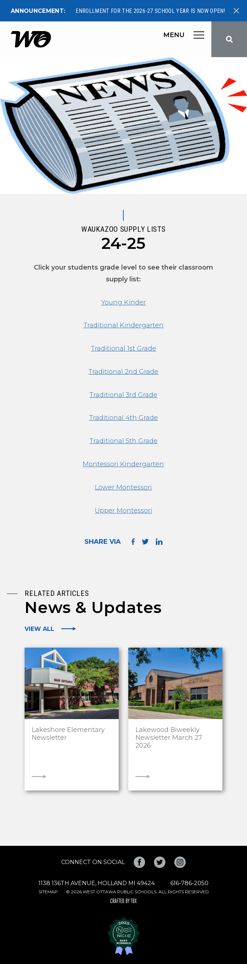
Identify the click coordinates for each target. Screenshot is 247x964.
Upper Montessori (123, 510)
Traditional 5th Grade (123, 441)
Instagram (180, 862)
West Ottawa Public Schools (31, 39)
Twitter (159, 862)
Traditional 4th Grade (123, 418)
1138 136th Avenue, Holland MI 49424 (96, 883)
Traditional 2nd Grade (123, 372)
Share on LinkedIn (159, 541)
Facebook (139, 862)
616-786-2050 (189, 883)
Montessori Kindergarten (123, 464)
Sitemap (48, 891)
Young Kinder (123, 302)
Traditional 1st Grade (123, 348)
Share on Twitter (145, 541)
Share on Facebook (133, 541)
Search (229, 39)
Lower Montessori (123, 487)
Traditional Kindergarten (123, 325)
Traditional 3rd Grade (123, 395)
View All (39, 629)
